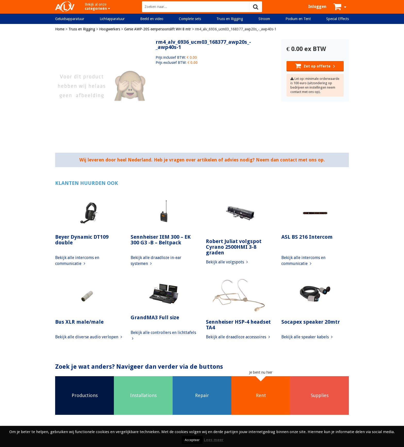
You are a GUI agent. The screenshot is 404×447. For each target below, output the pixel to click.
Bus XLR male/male (79, 322)
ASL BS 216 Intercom (307, 237)
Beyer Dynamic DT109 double (81, 240)
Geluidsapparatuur (69, 19)
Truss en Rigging (229, 19)
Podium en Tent (298, 19)
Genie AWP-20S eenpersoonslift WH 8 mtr (157, 29)
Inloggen (317, 6)
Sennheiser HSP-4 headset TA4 (238, 325)
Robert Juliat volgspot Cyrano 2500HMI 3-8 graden (234, 247)
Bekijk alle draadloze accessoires (238, 336)
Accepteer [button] (192, 440)
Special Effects (337, 19)
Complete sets (190, 19)
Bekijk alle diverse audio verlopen (88, 336)
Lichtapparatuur (112, 19)
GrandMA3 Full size (155, 317)
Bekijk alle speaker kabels (307, 336)
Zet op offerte (315, 66)
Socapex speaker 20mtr (310, 322)
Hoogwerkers (109, 29)
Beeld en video (151, 19)
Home (59, 29)
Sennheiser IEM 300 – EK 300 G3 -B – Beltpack (161, 240)
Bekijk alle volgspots (227, 262)
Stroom (264, 19)
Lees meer (214, 439)
